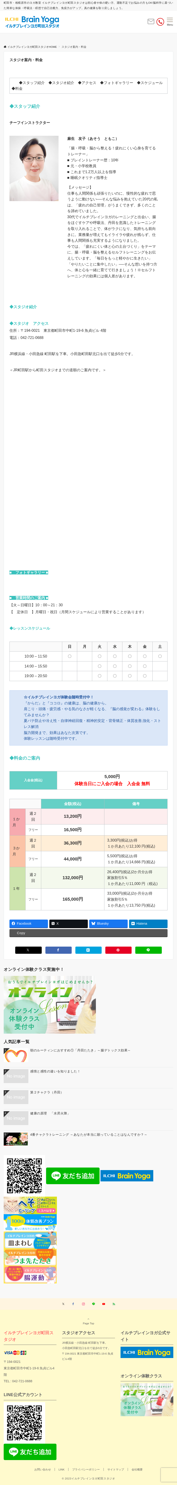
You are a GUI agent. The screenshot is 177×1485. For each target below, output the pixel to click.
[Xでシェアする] (28, 950)
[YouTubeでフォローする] (103, 1304)
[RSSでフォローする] (113, 1304)
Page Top (88, 1321)
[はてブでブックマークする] (88, 950)
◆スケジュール (150, 83)
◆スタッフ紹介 (32, 83)
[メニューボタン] (170, 22)
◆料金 (17, 89)
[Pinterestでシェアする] (118, 950)
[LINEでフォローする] (93, 1304)
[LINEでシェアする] (148, 950)
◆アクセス (87, 83)
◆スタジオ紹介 (61, 83)
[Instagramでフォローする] (83, 1304)
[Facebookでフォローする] (73, 1304)
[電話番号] (160, 22)
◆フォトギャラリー (116, 83)
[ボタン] (151, 23)
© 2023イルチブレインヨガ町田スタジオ (88, 1478)
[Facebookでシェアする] (58, 950)
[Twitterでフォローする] (63, 1304)
